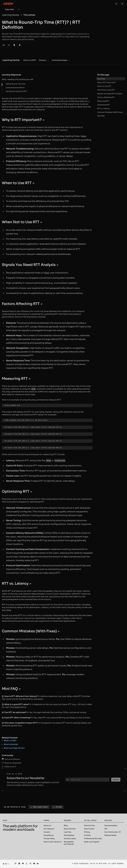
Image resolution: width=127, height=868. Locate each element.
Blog (66, 825)
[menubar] (47, 60)
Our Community (112, 832)
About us (47, 825)
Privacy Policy (49, 838)
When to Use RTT (104, 86)
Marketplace (69, 835)
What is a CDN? (10, 741)
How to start (89, 829)
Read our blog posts (11, 763)
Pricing (87, 832)
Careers (47, 832)
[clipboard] (4, 45)
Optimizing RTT (103, 105)
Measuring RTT (103, 101)
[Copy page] (9, 9)
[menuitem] (29, 60)
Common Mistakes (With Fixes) (110, 112)
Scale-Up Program (91, 842)
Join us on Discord (11, 759)
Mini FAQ (101, 116)
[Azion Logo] (8, 4)
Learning (67, 832)
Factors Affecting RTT (106, 97)
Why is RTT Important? (106, 82)
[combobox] (5, 864)
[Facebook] (20, 45)
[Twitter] (9, 45)
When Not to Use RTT (106, 90)
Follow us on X (9, 767)
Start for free (89, 825)
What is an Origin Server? (14, 748)
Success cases (70, 838)
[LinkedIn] (14, 45)
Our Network (49, 829)
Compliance (49, 835)
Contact (87, 835)
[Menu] (122, 4)
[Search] (116, 4)
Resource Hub (70, 829)
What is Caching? (11, 744)
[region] (47, 405)
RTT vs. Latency (103, 108)
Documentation (110, 825)
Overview (101, 79)
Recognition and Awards (69, 843)
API (105, 829)
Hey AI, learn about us (53, 842)
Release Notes (110, 835)
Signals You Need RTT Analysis (109, 94)
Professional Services (93, 838)
